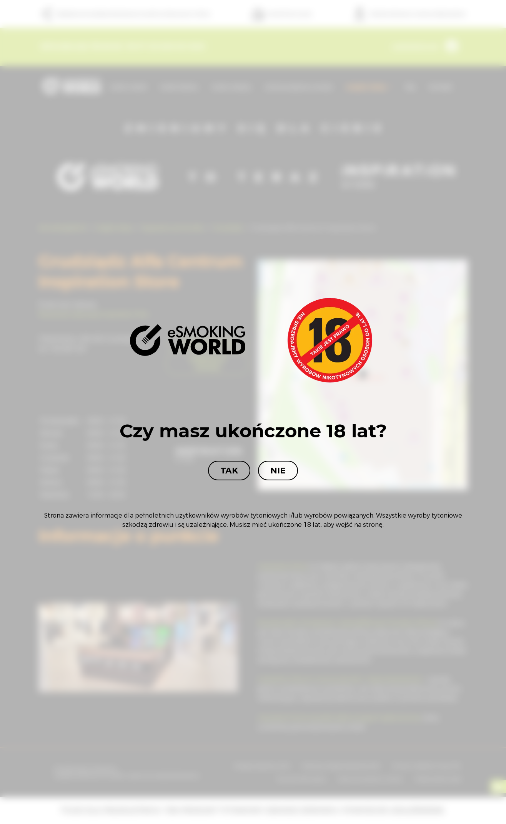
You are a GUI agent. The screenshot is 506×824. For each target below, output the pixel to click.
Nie (278, 470)
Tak (229, 470)
